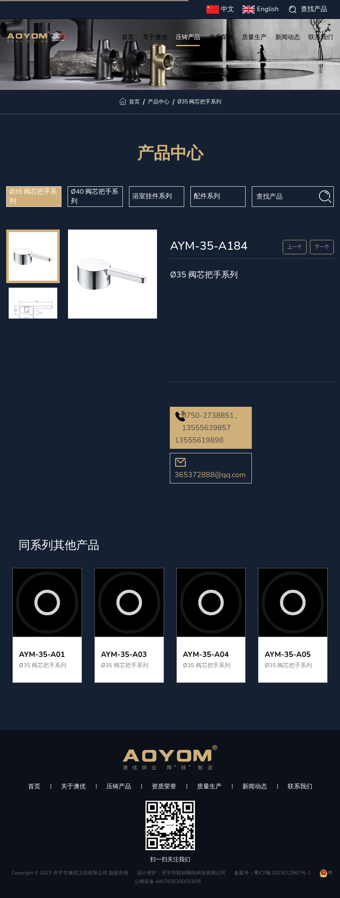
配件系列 (207, 196)
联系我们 (320, 38)
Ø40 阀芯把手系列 (95, 196)
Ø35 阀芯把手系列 (200, 102)
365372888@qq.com (210, 475)
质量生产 (254, 38)
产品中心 (158, 102)
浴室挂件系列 (152, 196)
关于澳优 (155, 38)
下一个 (321, 247)
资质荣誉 (221, 38)
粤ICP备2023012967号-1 (282, 873)
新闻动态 (287, 38)
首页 (128, 38)
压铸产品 (188, 38)
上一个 (294, 247)
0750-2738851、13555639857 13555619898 (207, 427)
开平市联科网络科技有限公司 (194, 873)
